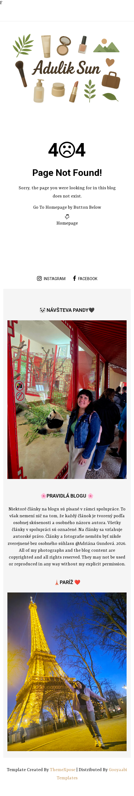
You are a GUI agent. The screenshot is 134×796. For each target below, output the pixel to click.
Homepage (67, 223)
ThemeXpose (63, 770)
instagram (51, 278)
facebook (85, 278)
